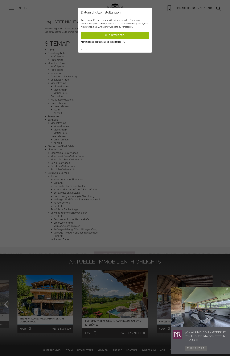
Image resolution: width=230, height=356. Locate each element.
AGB (162, 350)
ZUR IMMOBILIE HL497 (123, 250)
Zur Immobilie (196, 348)
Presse (117, 350)
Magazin (103, 350)
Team (69, 350)
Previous (14, 304)
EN (26, 8)
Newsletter (85, 350)
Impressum (149, 350)
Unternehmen (52, 350)
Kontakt (131, 350)
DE (20, 8)
